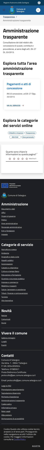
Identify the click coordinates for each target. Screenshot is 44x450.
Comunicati (5, 319)
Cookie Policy (20, 439)
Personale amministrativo (11, 227)
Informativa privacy (9, 407)
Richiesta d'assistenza (10, 396)
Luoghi (4, 341)
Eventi (4, 345)
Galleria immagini (8, 337)
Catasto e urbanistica (9, 267)
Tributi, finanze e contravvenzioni (14, 293)
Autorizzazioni (7, 264)
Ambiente (5, 253)
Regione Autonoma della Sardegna (16, 2)
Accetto (36, 446)
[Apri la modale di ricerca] (38, 10)
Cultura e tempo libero (10, 271)
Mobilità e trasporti (9, 285)
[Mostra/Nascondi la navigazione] (4, 10)
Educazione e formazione (11, 275)
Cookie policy (6, 404)
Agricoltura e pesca (9, 249)
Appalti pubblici (7, 260)
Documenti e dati (8, 208)
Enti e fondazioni (8, 230)
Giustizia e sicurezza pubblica (12, 278)
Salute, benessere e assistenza (13, 289)
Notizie (4, 315)
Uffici (3, 212)
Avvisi (3, 322)
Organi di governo (8, 216)
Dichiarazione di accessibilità (12, 418)
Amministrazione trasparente (13, 400)
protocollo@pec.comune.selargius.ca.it (18, 375)
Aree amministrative (9, 223)
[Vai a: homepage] (20, 10)
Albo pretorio (6, 415)
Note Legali (5, 411)
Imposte (4, 234)
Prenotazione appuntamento (12, 389)
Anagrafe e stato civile (10, 256)
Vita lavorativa (7, 300)
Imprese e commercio (9, 282)
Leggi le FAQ (6, 385)
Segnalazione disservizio (11, 393)
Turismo (4, 296)
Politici (4, 219)
